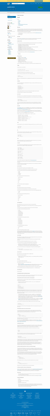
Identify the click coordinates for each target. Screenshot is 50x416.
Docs (33, 3)
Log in (38, 3)
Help (31, 3)
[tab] (11, 17)
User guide (12, 396)
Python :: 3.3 (9, 53)
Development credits (29, 398)
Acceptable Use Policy (37, 398)
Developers (9, 43)
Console (9, 41)
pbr (23, 38)
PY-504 (40, 375)
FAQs (12, 398)
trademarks (31, 405)
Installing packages (13, 394)
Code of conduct (37, 396)
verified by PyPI (13, 23)
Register (41, 3)
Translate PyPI (28, 396)
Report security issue (37, 395)
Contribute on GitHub (28, 395)
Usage (19, 22)
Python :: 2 (9, 50)
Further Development (20, 25)
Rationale (19, 20)
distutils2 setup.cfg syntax (38, 32)
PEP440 (20, 107)
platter (25, 57)
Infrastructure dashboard (20, 395)
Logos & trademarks (21, 397)
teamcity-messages (27, 264)
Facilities (19, 23)
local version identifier (27, 111)
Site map (25, 407)
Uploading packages (12, 395)
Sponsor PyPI (29, 397)
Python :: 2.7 (9, 52)
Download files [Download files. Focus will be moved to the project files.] (10, 20)
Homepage (9, 33)
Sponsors (36, 3)
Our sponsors (20, 398)
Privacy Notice (36, 397)
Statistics (21, 396)
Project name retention (12, 397)
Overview (19, 21)
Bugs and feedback (29, 394)
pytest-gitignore (22, 264)
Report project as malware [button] (12, 58)
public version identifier (19, 108)
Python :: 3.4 (9, 54)
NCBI (10, 37)
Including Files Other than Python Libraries (23, 24)
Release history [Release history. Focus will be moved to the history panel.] (10, 18)
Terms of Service (37, 394)
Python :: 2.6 (9, 51)
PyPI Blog (21, 394)
